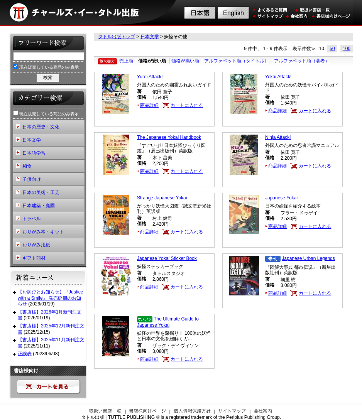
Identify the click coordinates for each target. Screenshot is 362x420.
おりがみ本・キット (43, 231)
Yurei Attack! (150, 76)
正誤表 (25, 353)
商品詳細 (149, 105)
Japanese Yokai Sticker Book (167, 258)
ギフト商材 (34, 258)
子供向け (31, 179)
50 (332, 48)
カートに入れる (187, 105)
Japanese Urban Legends (308, 258)
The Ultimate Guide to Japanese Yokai (168, 322)
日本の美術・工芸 (40, 192)
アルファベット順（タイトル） (236, 61)
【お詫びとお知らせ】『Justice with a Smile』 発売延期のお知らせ (50, 298)
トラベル (31, 218)
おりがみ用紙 (36, 245)
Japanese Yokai (281, 198)
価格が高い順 (185, 61)
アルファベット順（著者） (302, 61)
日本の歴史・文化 (40, 127)
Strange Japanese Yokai (162, 198)
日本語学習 (34, 153)
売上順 (126, 61)
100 (346, 48)
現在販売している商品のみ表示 (46, 66)
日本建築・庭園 (38, 205)
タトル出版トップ (116, 36)
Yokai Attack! (278, 76)
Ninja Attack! (278, 137)
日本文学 (149, 36)
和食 (27, 166)
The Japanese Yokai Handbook (169, 137)
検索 (47, 77)
